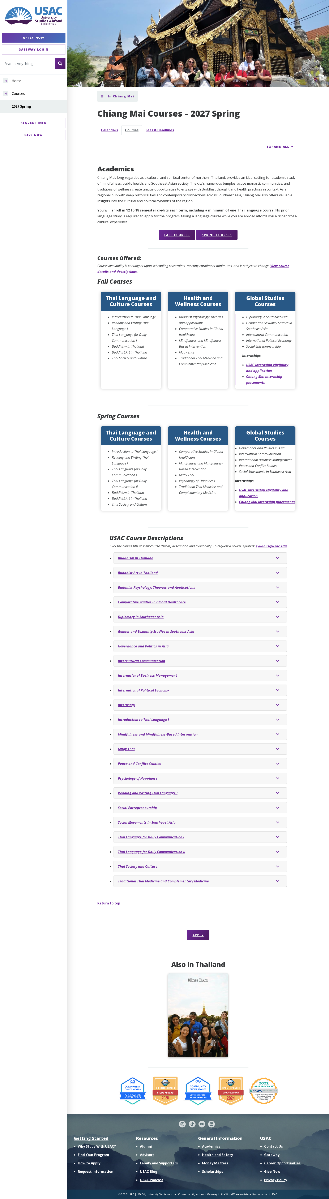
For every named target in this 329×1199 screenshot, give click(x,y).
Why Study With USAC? (97, 1146)
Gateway (271, 1154)
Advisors (147, 1154)
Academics (211, 1146)
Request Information (95, 1171)
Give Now (33, 135)
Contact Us (273, 1146)
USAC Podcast (151, 1180)
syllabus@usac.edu (271, 546)
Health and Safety (217, 1154)
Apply (198, 935)
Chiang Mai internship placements (267, 502)
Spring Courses (217, 235)
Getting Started (91, 1138)
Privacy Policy (275, 1180)
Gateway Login (33, 49)
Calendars (109, 130)
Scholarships (212, 1171)
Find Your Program (93, 1154)
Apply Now (33, 38)
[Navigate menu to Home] (6, 81)
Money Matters (215, 1163)
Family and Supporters (159, 1163)
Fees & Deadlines (160, 130)
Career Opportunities (282, 1163)
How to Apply (89, 1163)
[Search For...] (28, 63)
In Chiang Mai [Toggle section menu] (117, 96)
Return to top (108, 903)
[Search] (60, 63)
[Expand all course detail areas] (280, 146)
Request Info (33, 123)
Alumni (146, 1146)
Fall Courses (177, 235)
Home (16, 80)
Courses (18, 93)
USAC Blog (148, 1171)
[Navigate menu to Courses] (6, 93)
